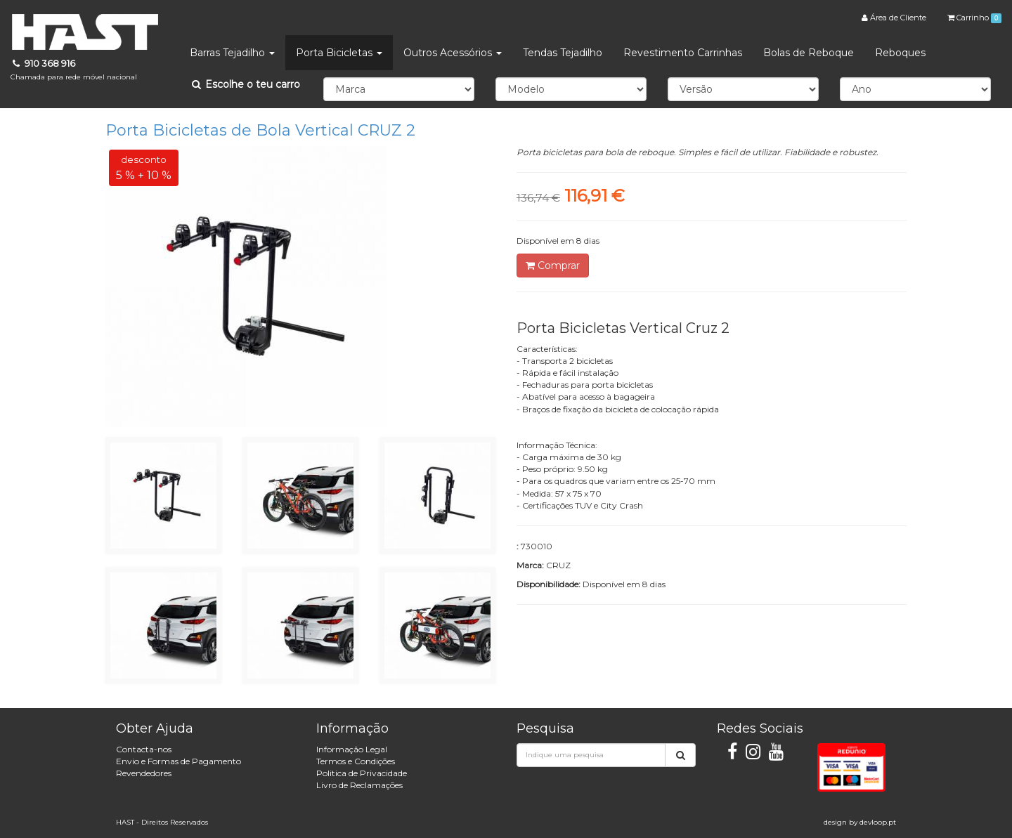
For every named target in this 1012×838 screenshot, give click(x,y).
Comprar (553, 265)
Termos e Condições (355, 761)
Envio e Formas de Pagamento (178, 761)
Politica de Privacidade (361, 773)
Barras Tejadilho (232, 52)
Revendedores (143, 773)
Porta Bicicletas (339, 52)
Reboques (900, 52)
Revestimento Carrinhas (682, 52)
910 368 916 (74, 70)
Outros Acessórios (452, 52)
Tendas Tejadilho (562, 52)
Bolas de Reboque (808, 52)
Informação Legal (351, 749)
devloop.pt (877, 822)
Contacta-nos (143, 749)
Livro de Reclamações (359, 785)
